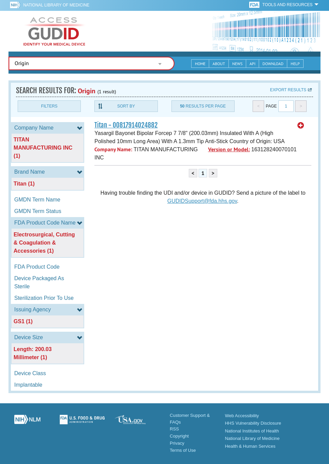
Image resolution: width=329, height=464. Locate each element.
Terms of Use (183, 450)
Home (200, 63)
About (219, 63)
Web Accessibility (242, 415)
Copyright (179, 436)
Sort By (126, 106)
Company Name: (113, 149)
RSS (174, 428)
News (237, 63)
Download (273, 63)
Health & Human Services (250, 446)
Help (295, 63)
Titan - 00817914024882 (126, 125)
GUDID (54, 31)
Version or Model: (229, 149)
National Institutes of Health (252, 430)
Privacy (177, 443)
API (252, 63)
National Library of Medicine (56, 5)
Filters (49, 106)
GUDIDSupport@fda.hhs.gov (202, 201)
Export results (288, 90)
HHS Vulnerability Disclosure (253, 423)
